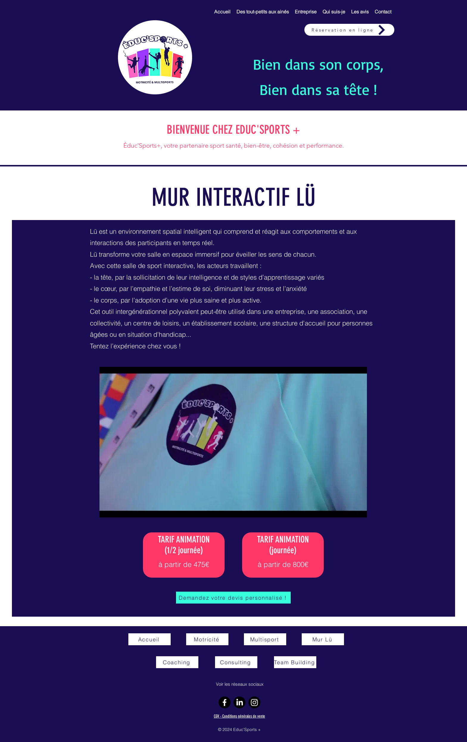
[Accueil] (149, 639)
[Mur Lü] (323, 639)
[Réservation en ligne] (349, 30)
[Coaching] (177, 662)
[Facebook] (225, 702)
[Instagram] (254, 702)
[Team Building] (295, 662)
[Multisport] (265, 639)
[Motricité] (207, 639)
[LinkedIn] (239, 702)
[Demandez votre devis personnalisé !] (233, 598)
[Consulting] (236, 662)
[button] (263, 11)
